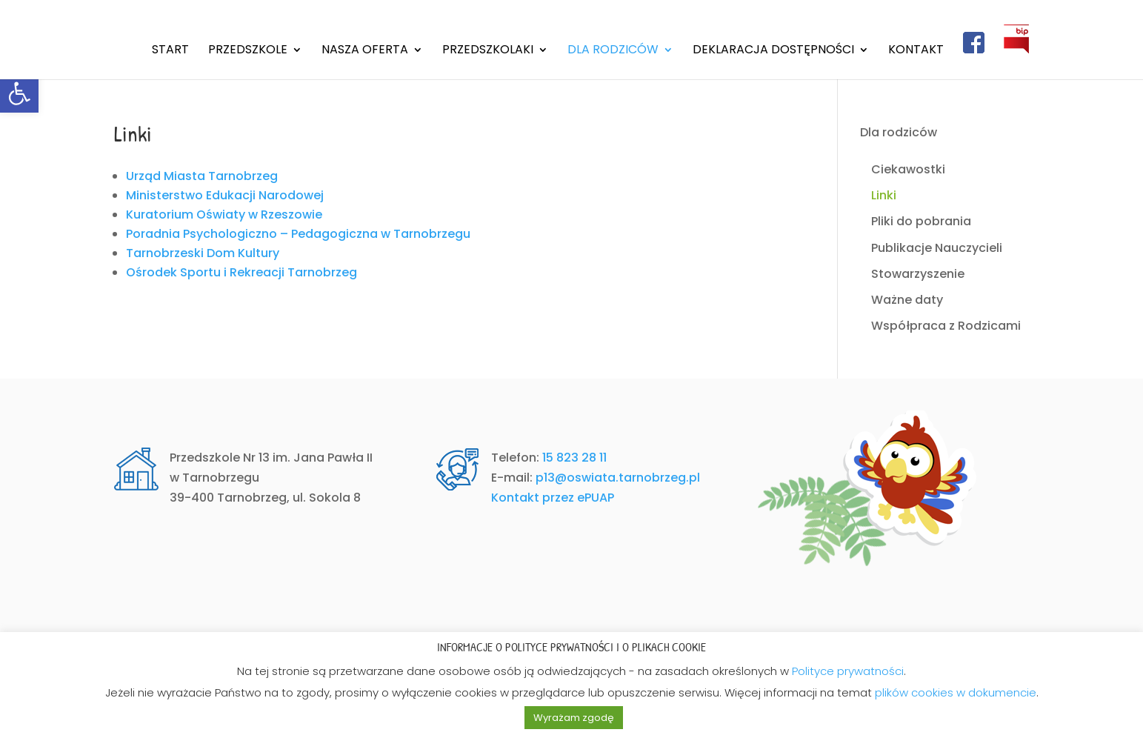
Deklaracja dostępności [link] (773, 51)
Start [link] (170, 51)
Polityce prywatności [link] (848, 671)
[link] (19, 93)
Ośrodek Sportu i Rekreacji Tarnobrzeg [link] (241, 272)
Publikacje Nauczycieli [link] (936, 247)
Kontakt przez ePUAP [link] (552, 497)
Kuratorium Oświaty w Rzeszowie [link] (224, 214)
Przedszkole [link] (247, 51)
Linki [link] (883, 195)
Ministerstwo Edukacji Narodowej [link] (225, 195)
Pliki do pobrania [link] (921, 221)
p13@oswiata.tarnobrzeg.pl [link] (618, 477)
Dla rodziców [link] (613, 51)
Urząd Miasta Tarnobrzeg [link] (202, 175)
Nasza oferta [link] (364, 51)
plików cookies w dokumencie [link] (955, 692)
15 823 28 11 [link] (574, 457)
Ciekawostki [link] (908, 169)
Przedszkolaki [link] (487, 51)
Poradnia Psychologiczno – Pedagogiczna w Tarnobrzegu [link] (298, 233)
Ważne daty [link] (907, 299)
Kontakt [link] (916, 51)
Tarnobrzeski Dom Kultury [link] (202, 253)
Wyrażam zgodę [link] (573, 718)
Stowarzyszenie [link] (917, 273)
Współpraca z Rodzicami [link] (946, 325)
